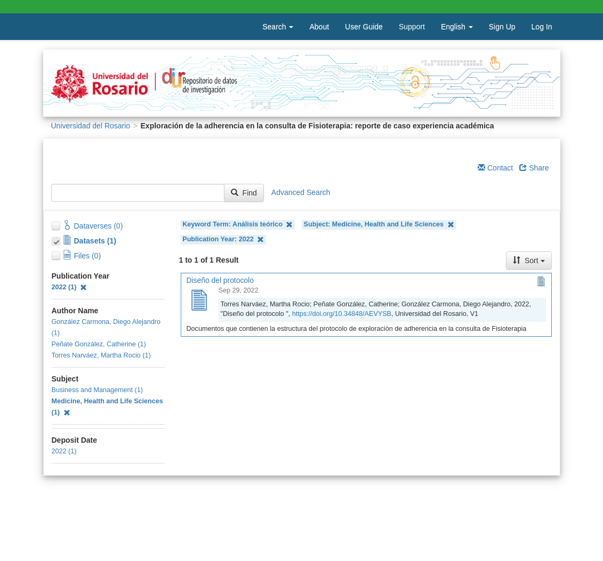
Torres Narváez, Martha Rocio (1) (101, 355)
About (319, 26)
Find (244, 193)
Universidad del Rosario (91, 125)
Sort (529, 260)
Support (412, 26)
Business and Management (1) (97, 390)
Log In (542, 26)
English (457, 26)
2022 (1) (69, 287)
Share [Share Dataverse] (534, 168)
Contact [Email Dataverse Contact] (495, 168)
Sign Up (502, 26)
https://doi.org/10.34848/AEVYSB (341, 314)
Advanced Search (301, 192)
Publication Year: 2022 (223, 239)
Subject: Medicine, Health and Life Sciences (379, 225)
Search (277, 26)
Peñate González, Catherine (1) (99, 344)
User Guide (364, 26)
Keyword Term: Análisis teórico (237, 225)
